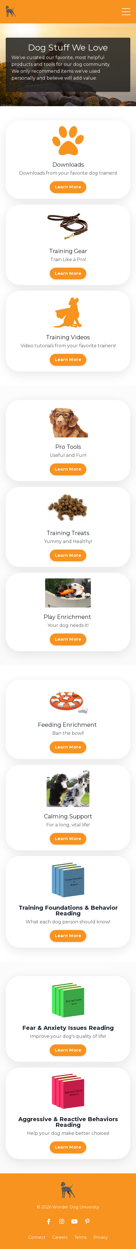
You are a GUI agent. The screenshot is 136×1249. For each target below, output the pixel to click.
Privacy (100, 1237)
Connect (36, 1237)
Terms (80, 1237)
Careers (59, 1237)
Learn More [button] (68, 186)
